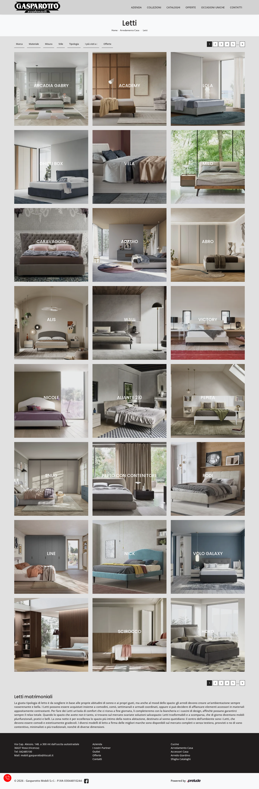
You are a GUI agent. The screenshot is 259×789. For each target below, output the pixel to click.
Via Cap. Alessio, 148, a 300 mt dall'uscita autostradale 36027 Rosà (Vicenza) (46, 746)
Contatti (236, 7)
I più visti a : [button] (91, 43)
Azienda (136, 7)
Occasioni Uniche (213, 7)
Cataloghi (173, 7)
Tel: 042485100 (23, 751)
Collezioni (154, 7)
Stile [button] (61, 43)
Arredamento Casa (129, 30)
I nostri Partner (101, 748)
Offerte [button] (107, 43)
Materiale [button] (34, 43)
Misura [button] (48, 43)
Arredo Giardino (180, 755)
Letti (145, 30)
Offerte (191, 7)
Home (115, 30)
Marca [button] (19, 43)
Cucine (175, 744)
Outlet (96, 751)
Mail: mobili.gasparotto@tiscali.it (33, 755)
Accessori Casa (179, 751)
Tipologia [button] (74, 43)
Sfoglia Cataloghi (181, 759)
